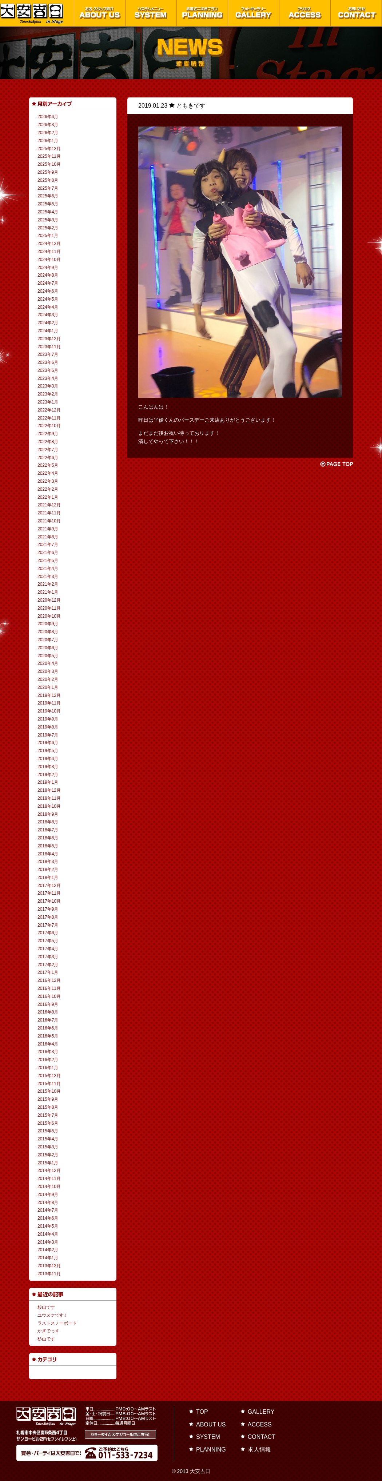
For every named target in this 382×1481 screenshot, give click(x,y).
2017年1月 (47, 972)
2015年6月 (47, 1123)
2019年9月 (47, 719)
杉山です (46, 1307)
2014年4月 (47, 1234)
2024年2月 (47, 322)
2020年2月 (47, 679)
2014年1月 (47, 1257)
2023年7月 (47, 354)
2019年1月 (47, 782)
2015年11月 (49, 1083)
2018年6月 (47, 837)
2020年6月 (47, 647)
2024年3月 (47, 314)
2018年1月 (47, 877)
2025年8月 (47, 180)
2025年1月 (47, 235)
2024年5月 (47, 299)
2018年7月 (47, 829)
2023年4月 (47, 378)
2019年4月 (47, 758)
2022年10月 (49, 425)
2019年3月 (47, 766)
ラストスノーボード (57, 1323)
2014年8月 (47, 1202)
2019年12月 (49, 695)
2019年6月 (47, 742)
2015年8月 (47, 1107)
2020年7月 (47, 639)
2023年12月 (49, 338)
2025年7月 (47, 188)
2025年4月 (47, 211)
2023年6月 (47, 362)
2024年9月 (47, 267)
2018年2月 (47, 869)
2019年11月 (49, 703)
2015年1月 (47, 1162)
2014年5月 (47, 1226)
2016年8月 (47, 1012)
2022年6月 (47, 457)
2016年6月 (47, 1028)
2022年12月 (49, 410)
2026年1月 (47, 140)
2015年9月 (47, 1099)
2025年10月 (49, 164)
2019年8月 (47, 727)
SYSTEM (208, 1437)
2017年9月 (47, 909)
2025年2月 (47, 227)
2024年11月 (49, 251)
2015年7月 (47, 1115)
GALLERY (261, 1412)
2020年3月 (47, 671)
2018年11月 (49, 798)
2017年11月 (49, 893)
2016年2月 (47, 1059)
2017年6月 (47, 932)
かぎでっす (48, 1330)
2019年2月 (47, 774)
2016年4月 (47, 1044)
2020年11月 (49, 608)
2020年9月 (47, 623)
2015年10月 (49, 1091)
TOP (202, 1412)
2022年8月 (47, 441)
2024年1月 (47, 330)
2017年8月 (47, 917)
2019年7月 (47, 735)
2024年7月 (47, 283)
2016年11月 (49, 988)
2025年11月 (49, 156)
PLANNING (211, 1449)
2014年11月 (49, 1178)
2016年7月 (47, 1020)
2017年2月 (47, 964)
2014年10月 (49, 1186)
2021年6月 (47, 552)
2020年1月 (47, 687)
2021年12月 (49, 504)
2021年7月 (47, 544)
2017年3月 (47, 956)
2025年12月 (49, 148)
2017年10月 (49, 901)
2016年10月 (49, 996)
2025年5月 (47, 203)
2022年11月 (49, 418)
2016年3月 (47, 1051)
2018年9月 (47, 814)
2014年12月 (49, 1170)
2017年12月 (49, 885)
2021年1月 (47, 592)
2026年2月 (47, 132)
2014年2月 (47, 1249)
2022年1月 (47, 497)
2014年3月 (47, 1242)
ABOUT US (211, 1424)
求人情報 (259, 1449)
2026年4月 (47, 116)
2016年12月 (49, 980)
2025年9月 (47, 172)
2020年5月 (47, 655)
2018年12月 (49, 790)
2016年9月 (47, 1004)
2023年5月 (47, 370)
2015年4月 (47, 1138)
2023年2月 (47, 394)
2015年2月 (47, 1154)
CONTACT (261, 1437)
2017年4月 (47, 948)
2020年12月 (49, 600)
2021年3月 (47, 576)
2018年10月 (49, 806)
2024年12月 (49, 243)
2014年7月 (47, 1210)
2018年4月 (47, 853)
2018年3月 (47, 861)
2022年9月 (47, 433)
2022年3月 (47, 481)
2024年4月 (47, 307)
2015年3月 (47, 1146)
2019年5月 (47, 750)
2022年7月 (47, 449)
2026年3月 (47, 124)
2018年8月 (47, 821)
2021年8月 (47, 536)
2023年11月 (49, 346)
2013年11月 (49, 1273)
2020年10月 (49, 616)
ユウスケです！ (52, 1315)
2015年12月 (49, 1075)
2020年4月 (47, 663)
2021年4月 (47, 568)
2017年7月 (47, 925)
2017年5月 (47, 940)
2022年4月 (47, 473)
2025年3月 (47, 219)
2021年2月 (47, 584)
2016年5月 (47, 1036)
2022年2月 (47, 489)
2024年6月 (47, 291)
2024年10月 (49, 259)
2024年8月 (47, 275)
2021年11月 (49, 512)
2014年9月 (47, 1194)
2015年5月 (47, 1130)
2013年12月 (49, 1265)
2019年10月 (49, 711)
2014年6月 (47, 1218)
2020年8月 (47, 631)
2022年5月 (47, 465)
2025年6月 (47, 195)
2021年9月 (47, 528)
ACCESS (260, 1424)
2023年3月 (47, 386)
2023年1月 (47, 402)
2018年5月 (47, 845)
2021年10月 (49, 520)
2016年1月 (47, 1067)
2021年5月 (47, 560)
